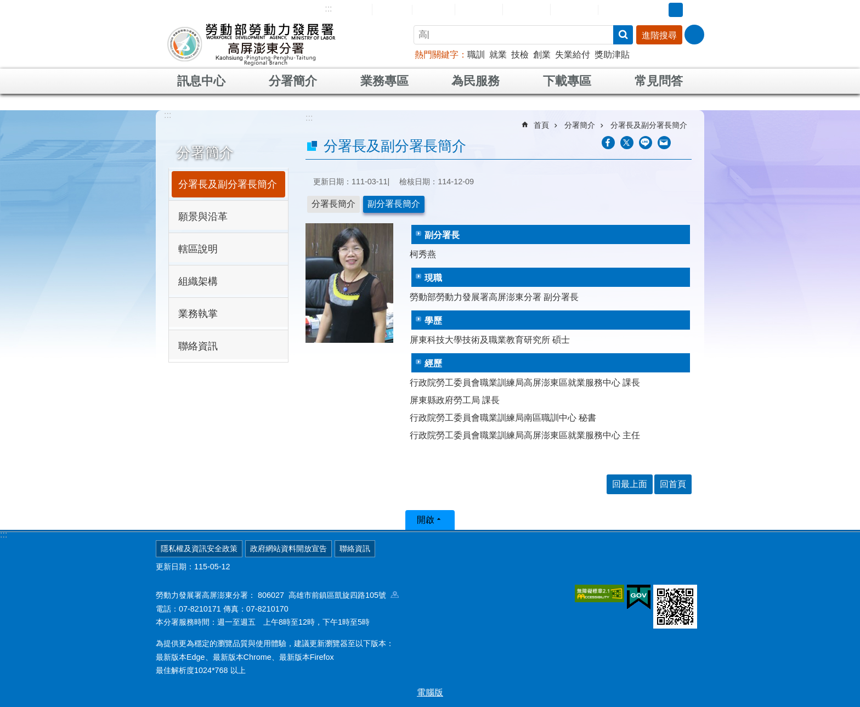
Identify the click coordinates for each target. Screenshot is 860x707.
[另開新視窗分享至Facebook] (608, 142)
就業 (498, 54)
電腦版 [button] (430, 692)
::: (328, 8)
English (433, 9)
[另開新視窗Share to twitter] (626, 142)
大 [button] (693, 10)
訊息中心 (201, 81)
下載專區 (567, 81)
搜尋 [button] (623, 34)
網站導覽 (348, 9)
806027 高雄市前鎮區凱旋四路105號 (328, 595)
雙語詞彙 (574, 9)
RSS (615, 9)
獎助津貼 (612, 54)
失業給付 (572, 54)
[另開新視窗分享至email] (664, 142)
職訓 (476, 54)
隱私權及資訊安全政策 (199, 548)
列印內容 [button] (685, 142)
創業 (542, 54)
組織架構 (198, 281)
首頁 (541, 125)
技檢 (520, 54)
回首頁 (392, 9)
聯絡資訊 (198, 346)
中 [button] (676, 10)
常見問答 (526, 9)
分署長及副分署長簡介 (227, 184)
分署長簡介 (333, 203)
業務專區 (384, 81)
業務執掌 (198, 313)
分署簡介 (293, 81)
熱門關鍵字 (437, 54)
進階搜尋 (659, 35)
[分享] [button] (694, 34)
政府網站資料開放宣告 (288, 548)
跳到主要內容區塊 (5, 5)
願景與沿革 (203, 216)
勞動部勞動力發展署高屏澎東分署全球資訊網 (251, 43)
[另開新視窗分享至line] (645, 142)
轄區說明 (198, 249)
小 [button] (659, 10)
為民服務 (475, 81)
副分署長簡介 (393, 203)
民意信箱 (478, 9)
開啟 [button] (425, 519)
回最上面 (629, 484)
